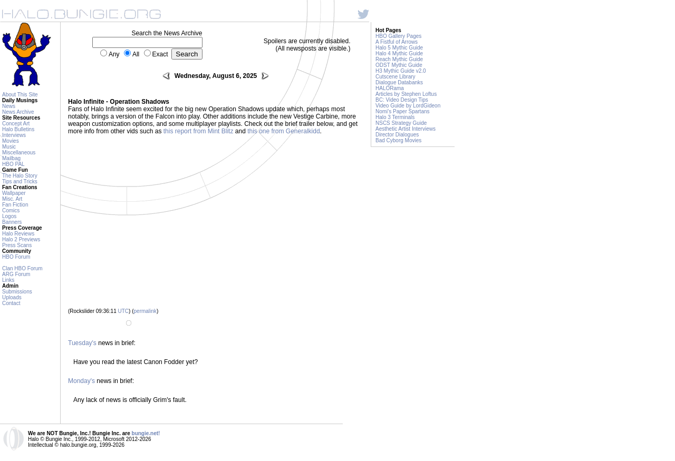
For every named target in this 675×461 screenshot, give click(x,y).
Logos (9, 216)
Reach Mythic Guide (399, 59)
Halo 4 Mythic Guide (399, 53)
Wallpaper (14, 193)
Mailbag (11, 158)
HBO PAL (13, 164)
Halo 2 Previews (21, 239)
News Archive (18, 112)
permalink (145, 311)
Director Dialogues (397, 135)
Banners (12, 222)
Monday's (81, 381)
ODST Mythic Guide (398, 65)
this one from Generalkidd (283, 131)
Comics (11, 210)
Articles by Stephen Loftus (406, 94)
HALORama (389, 88)
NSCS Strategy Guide (401, 123)
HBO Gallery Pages (398, 36)
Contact (11, 303)
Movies (10, 141)
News (8, 106)
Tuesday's (82, 343)
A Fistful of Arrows (396, 42)
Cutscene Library (395, 77)
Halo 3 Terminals (394, 117)
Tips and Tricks (19, 181)
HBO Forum (16, 257)
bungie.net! (146, 433)
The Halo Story (19, 176)
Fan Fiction (15, 205)
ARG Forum (16, 274)
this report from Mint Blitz (198, 131)
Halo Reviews (18, 234)
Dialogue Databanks (399, 82)
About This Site (20, 94)
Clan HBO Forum (22, 268)
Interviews (14, 135)
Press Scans (17, 245)
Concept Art (16, 123)
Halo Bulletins (18, 129)
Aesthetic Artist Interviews (405, 129)
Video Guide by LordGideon (407, 106)
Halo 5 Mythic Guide (399, 48)
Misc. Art (12, 199)
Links (8, 280)
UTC (123, 311)
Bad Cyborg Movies (398, 140)
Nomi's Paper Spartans (402, 111)
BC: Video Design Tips (401, 100)
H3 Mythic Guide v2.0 (400, 71)
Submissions (17, 292)
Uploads (12, 297)
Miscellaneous (18, 152)
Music (9, 147)
